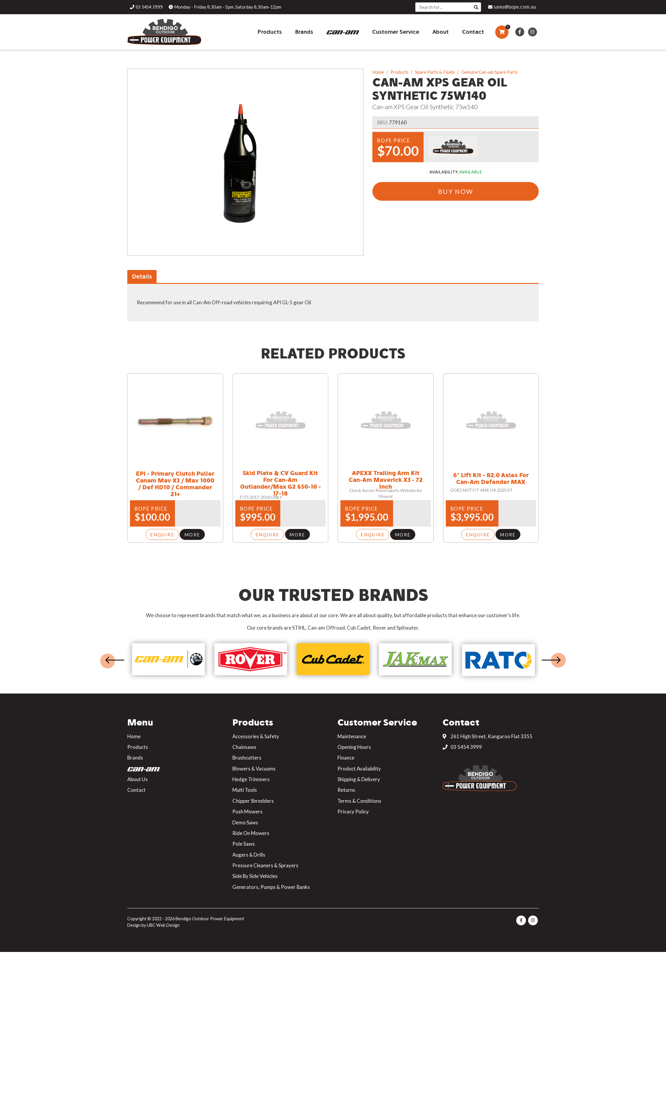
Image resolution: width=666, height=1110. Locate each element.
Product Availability (359, 768)
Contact (136, 790)
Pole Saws (243, 844)
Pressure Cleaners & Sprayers (265, 865)
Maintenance (351, 736)
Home (378, 72)
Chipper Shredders (253, 801)
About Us (137, 779)
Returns (346, 790)
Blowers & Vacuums (254, 768)
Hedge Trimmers (251, 779)
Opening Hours (354, 747)
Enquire (162, 534)
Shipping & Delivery (358, 779)
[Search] (443, 7)
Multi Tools (244, 790)
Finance (345, 758)
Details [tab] (142, 276)
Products (399, 72)
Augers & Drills (248, 855)
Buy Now (455, 191)
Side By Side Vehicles (255, 876)
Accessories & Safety (255, 736)
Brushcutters (246, 758)
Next (551, 660)
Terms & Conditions (359, 801)
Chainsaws (244, 747)
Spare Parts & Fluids (435, 72)
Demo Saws (245, 822)
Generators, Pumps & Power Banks (271, 887)
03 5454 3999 (462, 747)
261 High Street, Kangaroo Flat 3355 (488, 736)
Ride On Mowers (250, 833)
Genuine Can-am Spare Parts (489, 72)
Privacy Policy (353, 811)
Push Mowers (247, 811)
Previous (114, 660)
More (192, 534)
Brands (135, 758)
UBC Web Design (163, 925)
